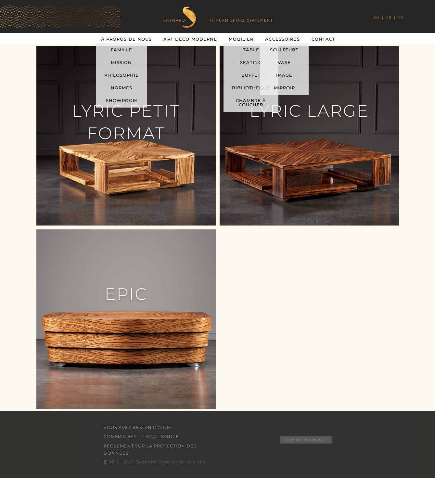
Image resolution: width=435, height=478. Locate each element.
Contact (324, 39)
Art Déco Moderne (190, 39)
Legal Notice (161, 436)
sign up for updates (305, 440)
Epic (126, 294)
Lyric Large (309, 111)
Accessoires (282, 39)
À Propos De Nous (126, 39)
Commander (120, 436)
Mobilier (241, 39)
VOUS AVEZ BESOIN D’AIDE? (138, 427)
